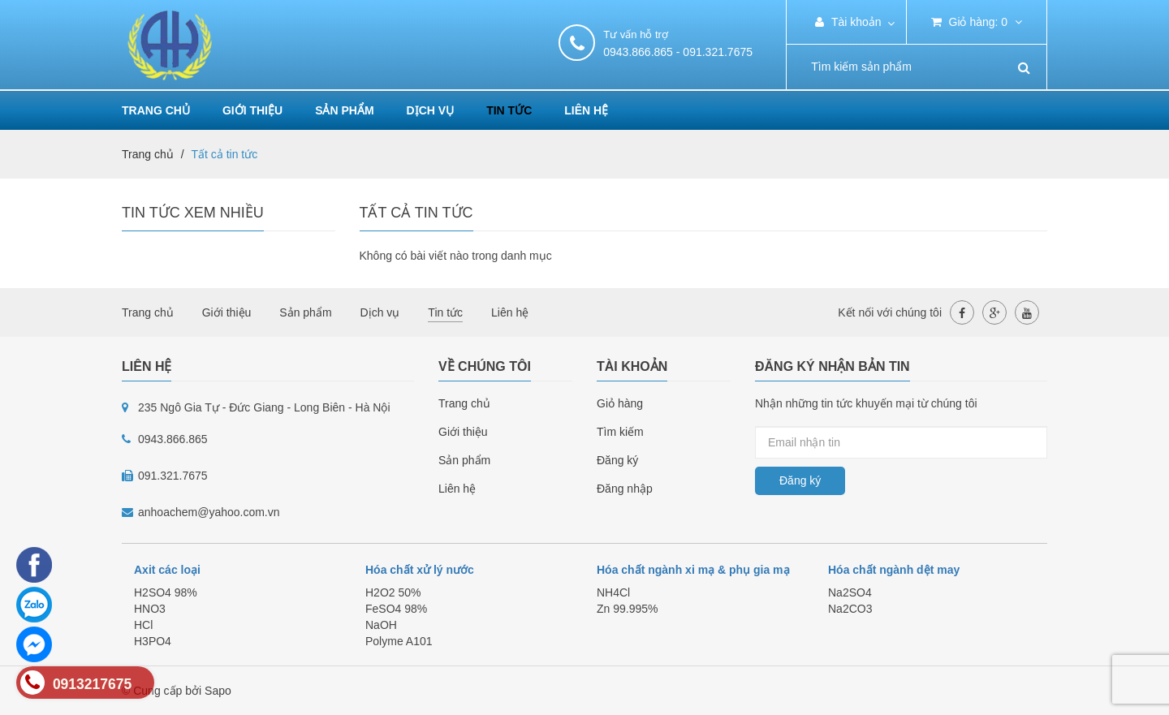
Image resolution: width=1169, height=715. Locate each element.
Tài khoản (848, 22)
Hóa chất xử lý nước (419, 569)
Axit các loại (167, 569)
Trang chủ (156, 110)
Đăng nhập (625, 488)
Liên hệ (586, 110)
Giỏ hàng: (976, 22)
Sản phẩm (344, 110)
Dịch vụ (431, 110)
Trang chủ (464, 403)
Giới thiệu (252, 110)
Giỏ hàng (620, 403)
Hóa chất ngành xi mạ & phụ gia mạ (693, 569)
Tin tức (509, 110)
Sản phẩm (464, 460)
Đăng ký (617, 460)
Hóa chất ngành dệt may (894, 569)
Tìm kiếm (620, 431)
